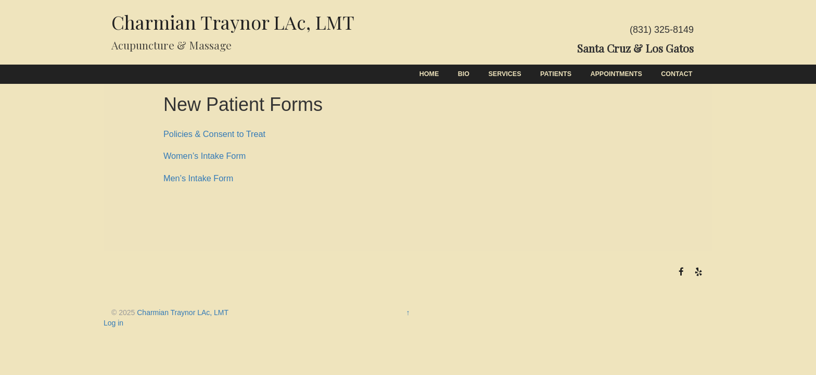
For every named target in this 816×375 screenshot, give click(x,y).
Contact (676, 74)
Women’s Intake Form (204, 155)
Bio (463, 74)
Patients (555, 74)
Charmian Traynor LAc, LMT (232, 21)
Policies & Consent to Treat (214, 134)
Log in (113, 323)
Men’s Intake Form (198, 178)
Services (505, 74)
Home (429, 74)
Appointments (616, 74)
